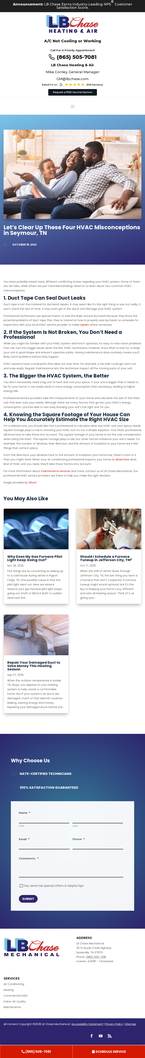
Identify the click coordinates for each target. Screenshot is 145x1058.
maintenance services (55, 471)
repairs (84, 325)
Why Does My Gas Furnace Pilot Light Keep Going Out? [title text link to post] (34, 558)
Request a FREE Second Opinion (72, 92)
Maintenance (12, 1007)
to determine (120, 459)
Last (75, 825)
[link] (36, 1051)
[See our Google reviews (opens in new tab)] (81, 85)
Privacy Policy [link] (114, 1024)
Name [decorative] (24, 813)
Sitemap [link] (130, 1024)
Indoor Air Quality (15, 1001)
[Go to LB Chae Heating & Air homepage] (72, 24)
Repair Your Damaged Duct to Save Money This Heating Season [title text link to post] (33, 666)
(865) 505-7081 (77, 57)
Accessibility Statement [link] (87, 1024)
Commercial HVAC (16, 996)
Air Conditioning (14, 984)
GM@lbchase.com (72, 79)
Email (24, 839)
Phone (79, 839)
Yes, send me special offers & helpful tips (54, 886)
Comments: (29, 858)
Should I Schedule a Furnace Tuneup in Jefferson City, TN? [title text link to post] (106, 558)
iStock (32, 482)
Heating (9, 990)
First (21, 825)
